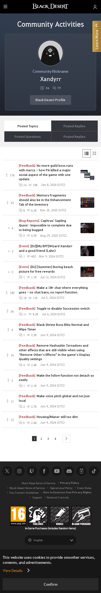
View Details (13, 570)
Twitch (32, 471)
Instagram (19, 471)
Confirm (51, 584)
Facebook (44, 471)
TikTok (94, 471)
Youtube (56, 471)
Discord (69, 471)
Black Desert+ (81, 471)
